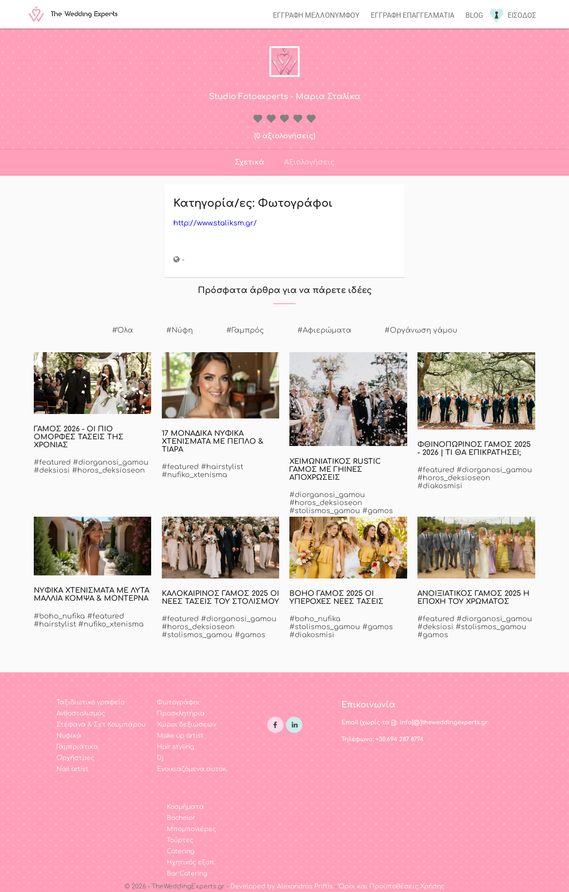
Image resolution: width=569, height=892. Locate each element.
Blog (474, 15)
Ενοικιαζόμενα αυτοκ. (192, 769)
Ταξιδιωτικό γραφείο (90, 702)
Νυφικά (68, 735)
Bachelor (181, 818)
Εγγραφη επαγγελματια (412, 15)
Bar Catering (187, 873)
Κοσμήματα (185, 807)
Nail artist (72, 769)
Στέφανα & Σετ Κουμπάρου (100, 724)
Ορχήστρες (75, 758)
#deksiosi (52, 470)
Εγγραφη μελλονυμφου (316, 15)
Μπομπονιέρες (191, 829)
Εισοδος (522, 15)
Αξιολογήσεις (309, 162)
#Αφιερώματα (324, 330)
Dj (160, 758)
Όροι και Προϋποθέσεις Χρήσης (392, 886)
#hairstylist (222, 467)
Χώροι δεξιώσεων (186, 724)
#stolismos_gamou (324, 511)
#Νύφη (179, 330)
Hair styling (175, 746)
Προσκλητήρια (181, 713)
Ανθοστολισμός (80, 713)
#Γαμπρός (245, 330)
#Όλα (122, 330)
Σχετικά (249, 162)
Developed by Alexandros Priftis (281, 886)
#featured (52, 462)
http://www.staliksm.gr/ (215, 223)
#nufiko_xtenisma (194, 475)
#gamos (377, 511)
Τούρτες (180, 840)
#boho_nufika (59, 616)
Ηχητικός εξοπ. (191, 862)
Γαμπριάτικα (77, 746)
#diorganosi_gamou (110, 462)
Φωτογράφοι (178, 702)
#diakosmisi (439, 486)
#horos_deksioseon (108, 470)
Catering (180, 851)
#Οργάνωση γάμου (421, 330)
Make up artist (180, 735)
